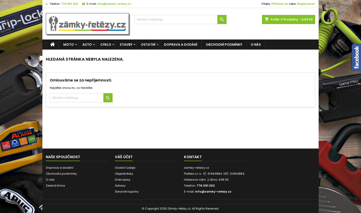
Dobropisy (122, 179)
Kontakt (193, 157)
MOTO (68, 44)
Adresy (120, 185)
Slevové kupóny (127, 191)
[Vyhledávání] (180, 19)
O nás (256, 44)
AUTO (87, 44)
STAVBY (126, 44)
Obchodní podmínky (224, 44)
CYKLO (105, 44)
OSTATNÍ (148, 44)
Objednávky (124, 173)
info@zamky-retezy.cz (114, 4)
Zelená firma (55, 185)
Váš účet (124, 157)
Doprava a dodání (180, 44)
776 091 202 (69, 4)
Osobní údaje (125, 167)
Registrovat (306, 4)
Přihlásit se (279, 4)
